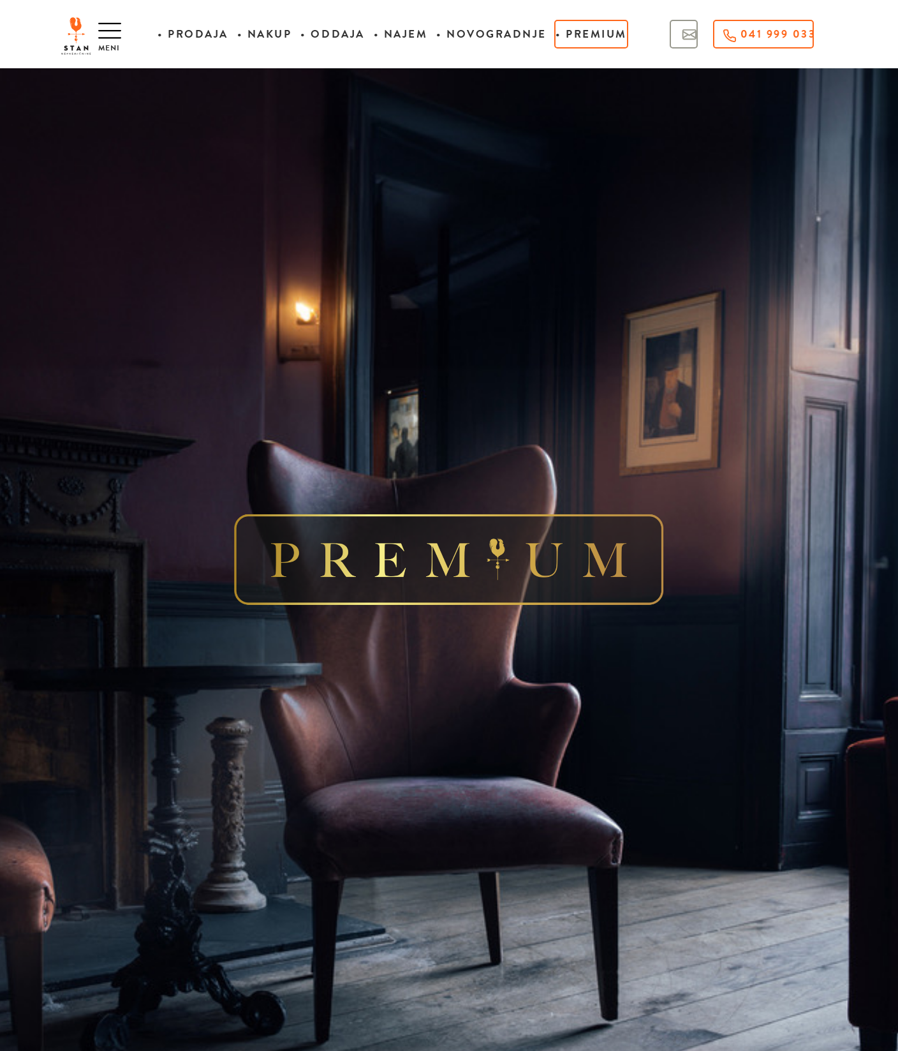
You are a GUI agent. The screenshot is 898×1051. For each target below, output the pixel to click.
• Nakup (264, 34)
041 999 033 (768, 34)
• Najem (401, 34)
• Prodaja (193, 34)
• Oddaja (332, 34)
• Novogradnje (491, 34)
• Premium (591, 34)
